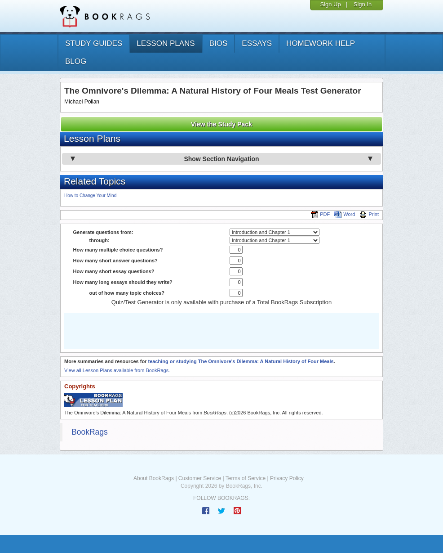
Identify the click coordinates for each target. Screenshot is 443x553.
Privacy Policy (287, 478)
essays (257, 43)
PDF (320, 214)
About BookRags (153, 478)
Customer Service (199, 478)
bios (218, 43)
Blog (75, 61)
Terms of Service (246, 478)
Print (369, 214)
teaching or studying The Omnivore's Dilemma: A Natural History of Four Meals (240, 361)
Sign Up (330, 4)
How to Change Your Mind (90, 195)
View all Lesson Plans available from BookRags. (117, 370)
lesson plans (166, 43)
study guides (93, 43)
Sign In (363, 4)
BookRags (89, 431)
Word (344, 214)
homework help (320, 43)
